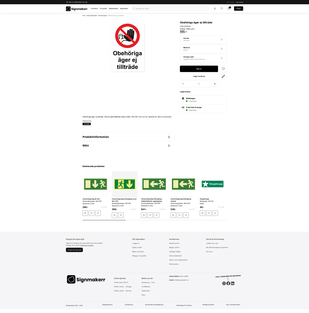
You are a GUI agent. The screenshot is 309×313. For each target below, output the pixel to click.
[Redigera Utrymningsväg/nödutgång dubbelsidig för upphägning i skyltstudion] (156, 215)
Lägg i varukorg (199, 76)
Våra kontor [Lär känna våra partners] (174, 264)
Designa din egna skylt (74, 250)
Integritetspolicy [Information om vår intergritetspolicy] (108, 305)
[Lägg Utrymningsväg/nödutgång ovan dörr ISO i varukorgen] (114, 215)
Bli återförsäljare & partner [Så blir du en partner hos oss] (217, 247)
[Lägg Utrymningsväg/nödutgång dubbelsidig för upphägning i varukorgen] (143, 215)
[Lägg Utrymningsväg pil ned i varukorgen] (85, 213)
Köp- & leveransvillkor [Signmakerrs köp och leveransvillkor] (234, 305)
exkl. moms (230, 2)
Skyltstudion (113, 8)
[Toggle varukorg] (228, 8)
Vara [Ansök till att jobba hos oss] (143, 295)
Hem (84, 15)
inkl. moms (239, 2)
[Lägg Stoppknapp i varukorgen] (202, 213)
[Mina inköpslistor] (222, 8)
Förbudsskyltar (102, 15)
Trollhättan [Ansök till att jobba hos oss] (146, 287)
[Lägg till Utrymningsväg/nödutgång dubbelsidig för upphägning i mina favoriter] (150, 215)
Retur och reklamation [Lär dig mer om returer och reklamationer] (178, 260)
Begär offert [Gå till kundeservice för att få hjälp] (174, 247)
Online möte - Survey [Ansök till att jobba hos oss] (122, 291)
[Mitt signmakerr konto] (215, 8)
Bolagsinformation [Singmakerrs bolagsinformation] (209, 305)
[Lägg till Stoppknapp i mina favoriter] (209, 213)
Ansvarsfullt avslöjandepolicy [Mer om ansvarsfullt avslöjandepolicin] (155, 305)
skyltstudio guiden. (87, 245)
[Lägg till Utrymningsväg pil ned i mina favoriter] (91, 213)
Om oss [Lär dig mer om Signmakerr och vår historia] (209, 252)
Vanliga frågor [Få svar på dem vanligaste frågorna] (175, 252)
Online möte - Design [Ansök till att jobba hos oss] (123, 287)
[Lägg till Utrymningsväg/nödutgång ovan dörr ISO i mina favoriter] (121, 215)
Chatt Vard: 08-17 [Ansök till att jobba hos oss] (121, 282)
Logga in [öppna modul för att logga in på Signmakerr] (135, 243)
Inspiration (124, 8)
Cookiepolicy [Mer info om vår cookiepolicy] (129, 305)
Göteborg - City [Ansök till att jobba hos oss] (148, 282)
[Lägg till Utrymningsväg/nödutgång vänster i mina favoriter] (179, 215)
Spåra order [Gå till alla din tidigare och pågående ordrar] (137, 247)
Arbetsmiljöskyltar (91, 15)
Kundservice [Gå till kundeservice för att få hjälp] (174, 243)
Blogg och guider (139, 256)
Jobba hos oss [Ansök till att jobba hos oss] (212, 243)
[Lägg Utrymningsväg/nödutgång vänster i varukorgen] (173, 215)
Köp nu (199, 69)
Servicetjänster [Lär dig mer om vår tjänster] (175, 256)
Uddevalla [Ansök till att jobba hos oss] (146, 291)
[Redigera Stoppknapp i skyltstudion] (215, 213)
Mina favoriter (138, 252)
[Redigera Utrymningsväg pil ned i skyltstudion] (98, 213)
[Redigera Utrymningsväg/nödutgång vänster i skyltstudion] (186, 215)
